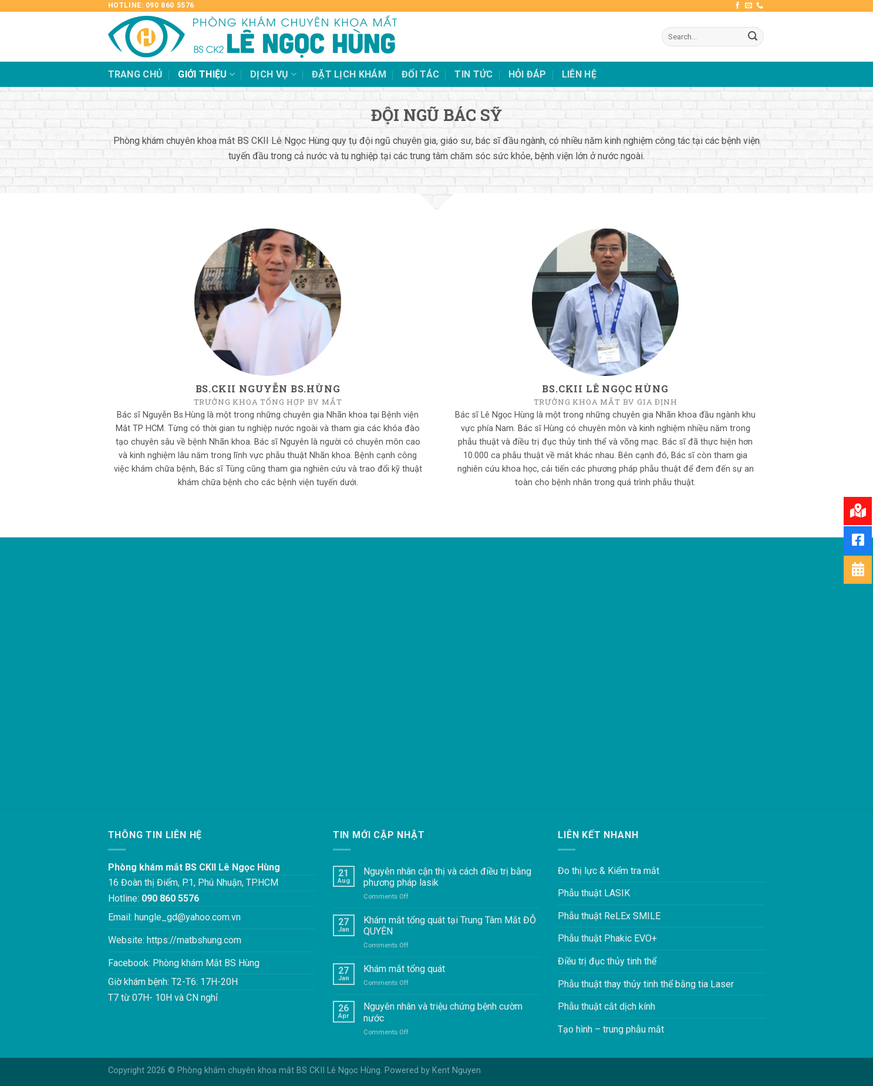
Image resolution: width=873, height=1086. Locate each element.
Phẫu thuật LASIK (594, 893)
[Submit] (753, 37)
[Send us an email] (748, 6)
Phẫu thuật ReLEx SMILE (609, 916)
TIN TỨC (473, 74)
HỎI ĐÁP (527, 74)
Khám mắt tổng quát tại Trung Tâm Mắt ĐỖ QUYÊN (449, 925)
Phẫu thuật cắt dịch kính (606, 1006)
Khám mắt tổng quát (404, 968)
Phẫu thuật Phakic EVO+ (607, 938)
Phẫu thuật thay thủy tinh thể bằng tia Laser (646, 984)
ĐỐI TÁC (420, 74)
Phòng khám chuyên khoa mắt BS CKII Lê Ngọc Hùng (278, 1070)
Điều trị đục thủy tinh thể (607, 961)
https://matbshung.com (194, 940)
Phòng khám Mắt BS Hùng (206, 963)
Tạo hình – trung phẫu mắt (611, 1029)
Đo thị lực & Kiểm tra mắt (608, 870)
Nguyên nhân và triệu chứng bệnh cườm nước (443, 1012)
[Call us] (759, 6)
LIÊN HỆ (579, 74)
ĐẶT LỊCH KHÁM (349, 74)
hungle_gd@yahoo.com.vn (187, 917)
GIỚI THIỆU (206, 74)
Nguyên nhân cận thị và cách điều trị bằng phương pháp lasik (447, 877)
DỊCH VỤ (273, 74)
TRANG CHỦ (135, 74)
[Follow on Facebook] (737, 6)
